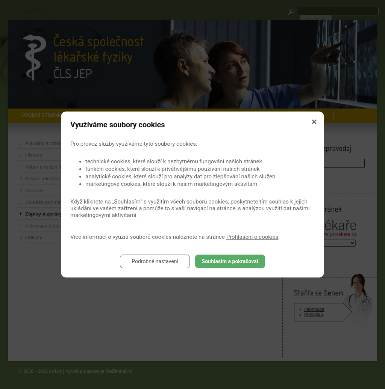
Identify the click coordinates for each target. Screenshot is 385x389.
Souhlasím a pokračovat (230, 261)
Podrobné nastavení (155, 261)
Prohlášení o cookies (252, 237)
